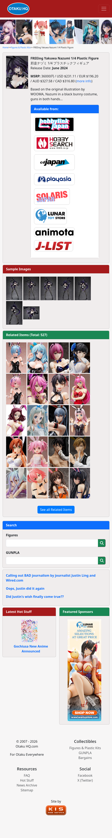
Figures (12, 535)
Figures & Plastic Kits (21, 47)
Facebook (85, 775)
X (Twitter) (85, 780)
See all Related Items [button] (56, 509)
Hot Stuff (27, 780)
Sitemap (27, 790)
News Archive (27, 785)
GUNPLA (13, 552)
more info (83, 81)
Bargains (85, 758)
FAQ (27, 775)
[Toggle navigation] (104, 9)
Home (5, 47)
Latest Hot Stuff (19, 611)
